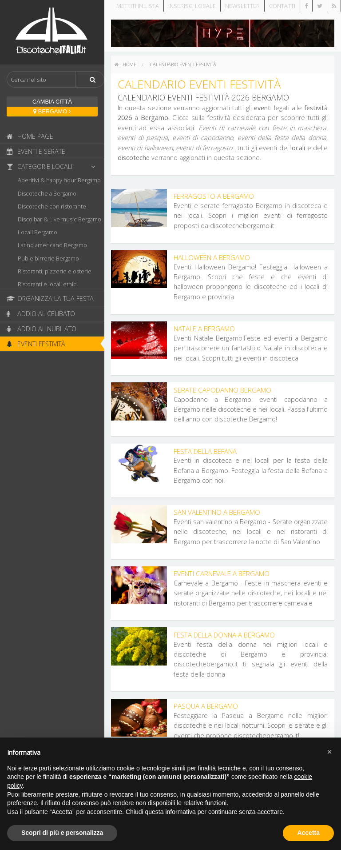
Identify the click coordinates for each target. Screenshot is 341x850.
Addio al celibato (41, 313)
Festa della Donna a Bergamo (224, 634)
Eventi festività (36, 344)
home (125, 64)
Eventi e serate (36, 151)
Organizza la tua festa (50, 298)
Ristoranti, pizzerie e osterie (54, 271)
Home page (30, 136)
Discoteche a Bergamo (47, 193)
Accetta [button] (308, 832)
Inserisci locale (192, 6)
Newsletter (242, 6)
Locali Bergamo (37, 232)
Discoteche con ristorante (52, 206)
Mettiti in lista (137, 6)
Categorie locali (53, 166)
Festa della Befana (205, 451)
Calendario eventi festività (183, 64)
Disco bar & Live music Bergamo (59, 219)
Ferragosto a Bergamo (214, 196)
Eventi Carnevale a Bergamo (222, 573)
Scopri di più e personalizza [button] (62, 832)
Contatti (282, 6)
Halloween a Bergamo (212, 257)
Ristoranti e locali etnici (48, 284)
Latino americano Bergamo (52, 245)
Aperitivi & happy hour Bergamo (59, 180)
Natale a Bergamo (204, 328)
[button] (329, 752)
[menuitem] (125, 64)
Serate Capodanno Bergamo (222, 389)
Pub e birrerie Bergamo (48, 258)
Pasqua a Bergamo (206, 706)
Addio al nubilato (41, 329)
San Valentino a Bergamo (217, 512)
